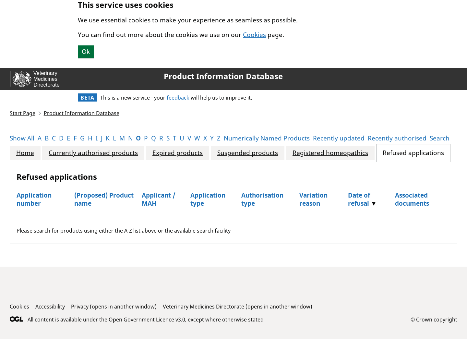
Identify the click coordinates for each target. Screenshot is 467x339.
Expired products (177, 153)
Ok (86, 51)
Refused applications (413, 153)
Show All (22, 138)
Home (25, 153)
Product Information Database (223, 76)
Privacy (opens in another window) (114, 306)
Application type (207, 199)
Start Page (22, 113)
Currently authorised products (93, 153)
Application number (34, 199)
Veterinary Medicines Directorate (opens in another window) (237, 306)
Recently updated (339, 138)
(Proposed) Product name (104, 199)
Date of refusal (359, 199)
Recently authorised (397, 138)
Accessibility (50, 306)
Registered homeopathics (330, 153)
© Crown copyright (434, 319)
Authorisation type (262, 199)
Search (439, 138)
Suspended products (247, 153)
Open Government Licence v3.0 (147, 319)
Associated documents (412, 199)
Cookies (254, 34)
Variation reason (313, 199)
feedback (178, 97)
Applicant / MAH (158, 199)
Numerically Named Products (267, 138)
